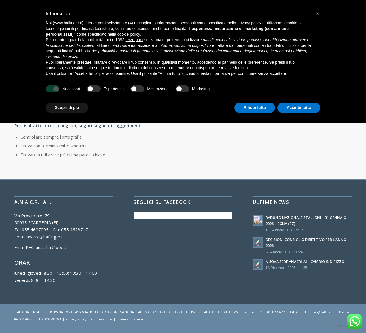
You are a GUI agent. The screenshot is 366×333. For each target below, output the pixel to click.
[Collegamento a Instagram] (330, 326)
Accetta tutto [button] (299, 107)
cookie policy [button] (128, 34)
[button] (317, 13)
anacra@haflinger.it (45, 237)
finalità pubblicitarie (79, 51)
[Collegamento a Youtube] (339, 326)
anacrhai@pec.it (51, 247)
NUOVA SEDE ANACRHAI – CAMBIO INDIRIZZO (305, 261)
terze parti (134, 39)
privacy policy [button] (249, 23)
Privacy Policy (76, 319)
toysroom (143, 319)
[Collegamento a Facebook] (321, 326)
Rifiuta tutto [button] (255, 107)
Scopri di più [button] (67, 107)
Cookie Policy (101, 319)
